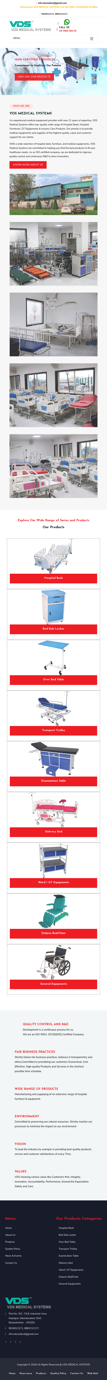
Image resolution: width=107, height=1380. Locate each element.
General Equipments (53, 984)
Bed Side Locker (53, 628)
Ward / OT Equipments (53, 882)
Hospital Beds (53, 578)
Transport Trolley (53, 730)
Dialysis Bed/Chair (53, 933)
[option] (53, 71)
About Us (10, 1235)
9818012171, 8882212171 (53, 14)
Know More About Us (28, 165)
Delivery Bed (53, 831)
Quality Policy (12, 1248)
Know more (26, 1373)
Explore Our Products (34, 78)
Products (10, 1242)
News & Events (13, 1255)
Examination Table (53, 781)
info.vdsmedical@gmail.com (24, 1334)
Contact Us (11, 1263)
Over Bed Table (53, 679)
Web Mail (92, 1373)
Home (8, 1228)
